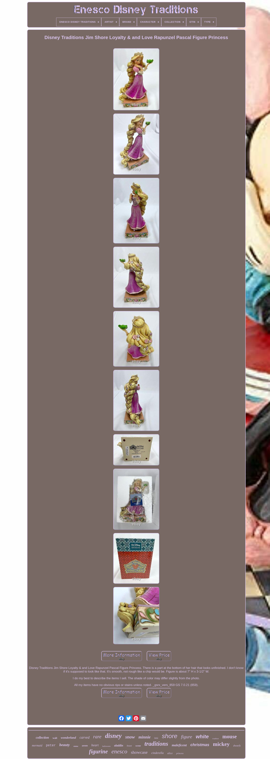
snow (130, 736)
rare (97, 736)
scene (138, 745)
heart (95, 745)
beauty (64, 745)
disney (113, 735)
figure (186, 736)
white (202, 736)
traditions (156, 743)
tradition (215, 739)
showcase (139, 752)
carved (84, 737)
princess (179, 753)
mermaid (37, 745)
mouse (229, 736)
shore (169, 735)
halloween (106, 746)
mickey (221, 744)
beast (129, 745)
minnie (145, 737)
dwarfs (237, 745)
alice (170, 753)
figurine (98, 751)
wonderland (68, 737)
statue (75, 746)
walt (55, 738)
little (156, 738)
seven (85, 745)
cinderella (157, 753)
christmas (199, 744)
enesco (119, 751)
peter (51, 745)
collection (42, 737)
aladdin (118, 745)
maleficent (179, 745)
